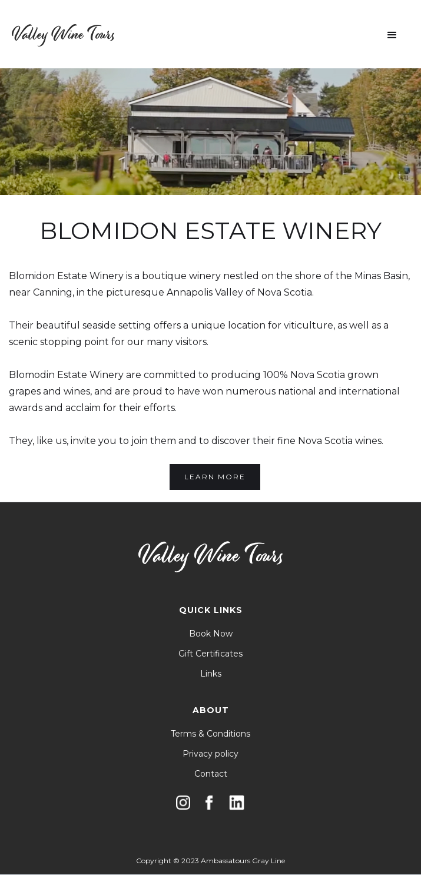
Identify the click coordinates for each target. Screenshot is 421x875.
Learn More (215, 476)
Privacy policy (210, 753)
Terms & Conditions (210, 733)
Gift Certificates (210, 653)
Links (210, 673)
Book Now (211, 633)
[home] (63, 35)
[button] (392, 35)
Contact (210, 773)
